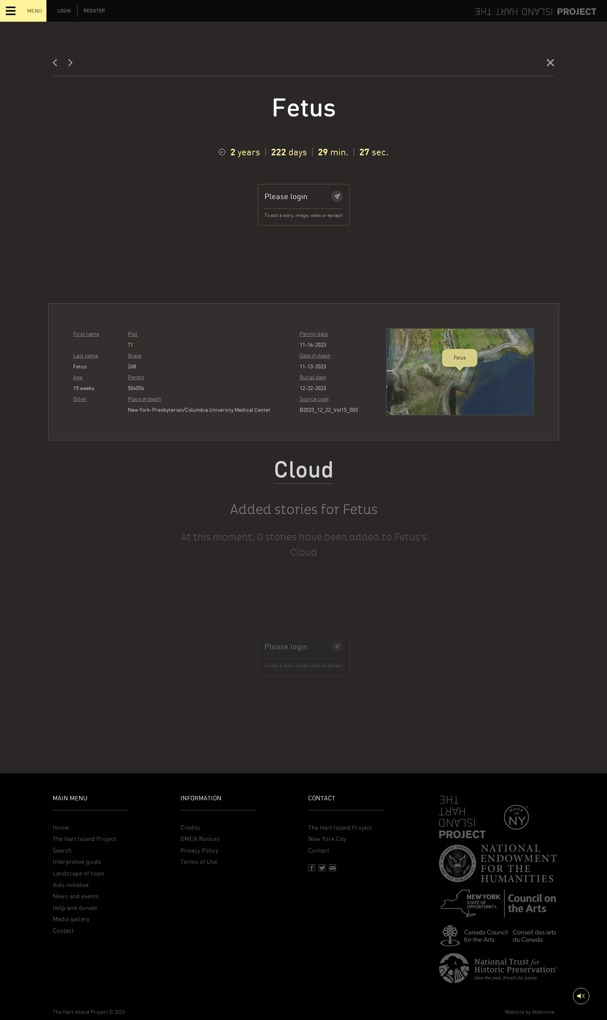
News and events (76, 896)
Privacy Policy (199, 850)
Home (61, 827)
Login (64, 11)
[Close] (550, 64)
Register (94, 11)
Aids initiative (71, 885)
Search (62, 850)
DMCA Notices (200, 839)
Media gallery (71, 919)
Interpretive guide (77, 861)
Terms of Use (198, 861)
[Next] (70, 64)
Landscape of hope (78, 873)
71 (130, 360)
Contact (63, 930)
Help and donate (75, 908)
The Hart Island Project (84, 839)
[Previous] (57, 64)
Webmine (543, 1012)
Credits (190, 827)
